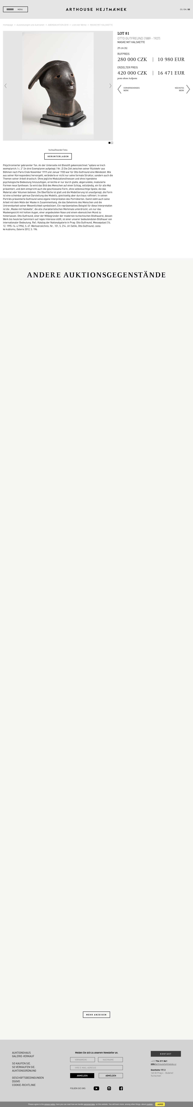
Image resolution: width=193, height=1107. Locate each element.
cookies (149, 1104)
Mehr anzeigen (96, 1014)
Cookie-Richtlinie (24, 1085)
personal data (89, 1104)
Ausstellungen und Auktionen (31, 24)
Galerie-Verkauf (23, 1056)
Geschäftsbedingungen (28, 1077)
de (189, 9)
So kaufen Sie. (21, 1063)
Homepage (8, 24)
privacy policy (49, 1104)
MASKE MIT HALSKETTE (101, 24)
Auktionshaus (21, 1052)
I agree (160, 1104)
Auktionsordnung (24, 1070)
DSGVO (16, 1081)
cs (181, 9)
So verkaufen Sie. (23, 1067)
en (185, 9)
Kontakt (166, 1053)
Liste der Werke (79, 24)
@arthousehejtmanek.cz (163, 1064)
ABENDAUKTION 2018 (58, 24)
